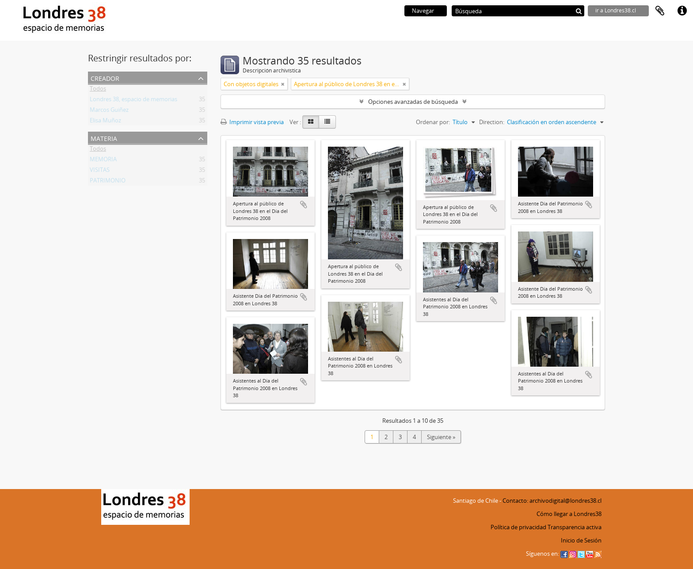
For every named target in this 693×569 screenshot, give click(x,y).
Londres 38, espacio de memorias (133, 101)
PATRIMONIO (108, 182)
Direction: (491, 122)
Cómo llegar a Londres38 (569, 514)
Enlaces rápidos (682, 11)
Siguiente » (441, 437)
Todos (98, 90)
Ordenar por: (433, 122)
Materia (104, 138)
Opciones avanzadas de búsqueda (413, 102)
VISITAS (100, 171)
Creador (105, 77)
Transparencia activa (575, 527)
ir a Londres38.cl (615, 10)
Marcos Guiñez (109, 111)
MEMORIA (103, 161)
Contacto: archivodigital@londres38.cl (552, 501)
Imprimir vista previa (252, 122)
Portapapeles (660, 11)
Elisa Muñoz (105, 122)
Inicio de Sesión (581, 540)
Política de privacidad (518, 527)
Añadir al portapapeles (303, 204)
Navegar (423, 11)
